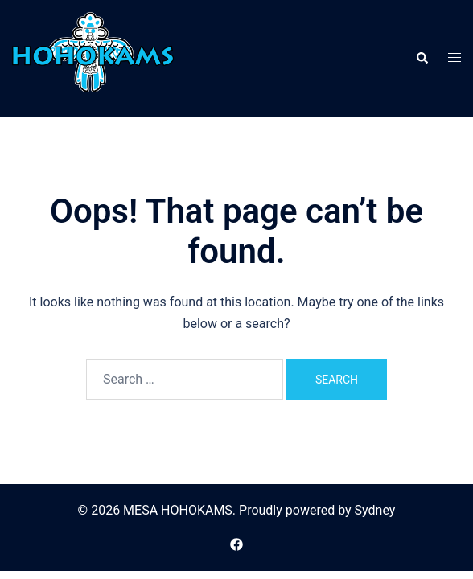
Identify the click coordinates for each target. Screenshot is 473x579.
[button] (421, 57)
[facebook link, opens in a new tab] (236, 543)
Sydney (375, 510)
